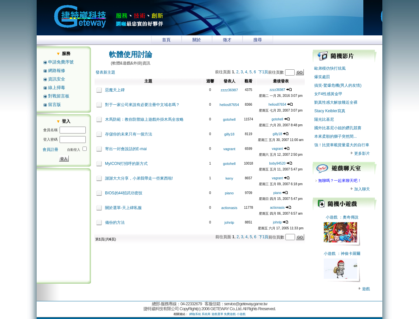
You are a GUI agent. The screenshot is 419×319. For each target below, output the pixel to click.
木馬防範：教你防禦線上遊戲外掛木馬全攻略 (144, 119)
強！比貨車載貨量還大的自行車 (341, 145)
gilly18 (229, 134)
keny (229, 178)
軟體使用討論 (130, 54)
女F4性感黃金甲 (328, 94)
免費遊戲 (230, 314)
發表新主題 (105, 72)
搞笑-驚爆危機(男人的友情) (337, 85)
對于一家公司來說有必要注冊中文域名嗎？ (142, 104)
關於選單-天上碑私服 (123, 207)
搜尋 (257, 39)
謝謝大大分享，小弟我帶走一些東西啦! (139, 178)
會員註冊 (50, 149)
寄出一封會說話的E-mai (126, 149)
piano (229, 193)
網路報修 (56, 70)
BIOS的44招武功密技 (123, 193)
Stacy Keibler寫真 (329, 111)
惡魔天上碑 (115, 90)
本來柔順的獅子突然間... (335, 136)
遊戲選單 (217, 314)
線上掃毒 (56, 87)
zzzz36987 (229, 90)
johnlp (229, 222)
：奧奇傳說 (348, 217)
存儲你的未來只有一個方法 (128, 134)
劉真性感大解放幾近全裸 (335, 102)
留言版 (54, 104)
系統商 (206, 314)
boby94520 (277, 163)
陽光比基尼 (324, 119)
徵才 (227, 39)
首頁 (166, 39)
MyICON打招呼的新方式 (126, 163)
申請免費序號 (61, 62)
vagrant (229, 149)
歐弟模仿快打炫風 (330, 68)
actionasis (229, 208)
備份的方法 (115, 222)
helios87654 (229, 105)
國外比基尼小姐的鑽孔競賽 (337, 128)
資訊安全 (56, 79)
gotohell (229, 119)
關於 (196, 39)
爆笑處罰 (322, 77)
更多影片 (360, 153)
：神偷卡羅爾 (348, 253)
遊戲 (365, 289)
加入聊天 (360, 189)
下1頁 (263, 72)
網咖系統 (195, 314)
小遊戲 (331, 217)
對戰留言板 (58, 96)
